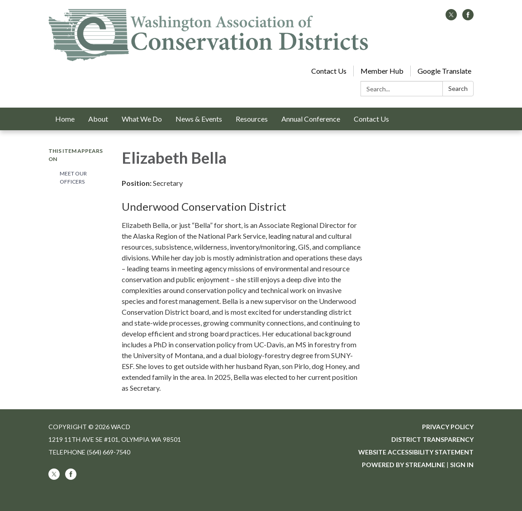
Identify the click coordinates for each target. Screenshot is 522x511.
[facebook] (468, 17)
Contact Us (328, 70)
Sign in (462, 464)
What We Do (142, 118)
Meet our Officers (73, 177)
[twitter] (451, 17)
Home (65, 118)
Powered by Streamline (403, 464)
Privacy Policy (448, 427)
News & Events (199, 118)
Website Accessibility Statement (416, 452)
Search (458, 88)
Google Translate (444, 70)
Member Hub (382, 70)
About (98, 118)
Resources (252, 118)
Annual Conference (310, 118)
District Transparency (432, 439)
